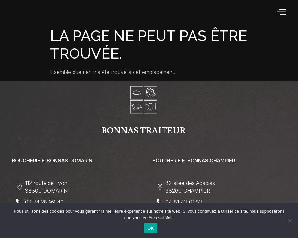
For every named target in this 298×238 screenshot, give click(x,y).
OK (150, 228)
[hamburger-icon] (282, 12)
